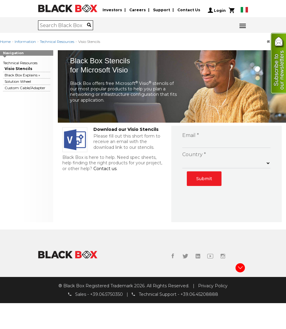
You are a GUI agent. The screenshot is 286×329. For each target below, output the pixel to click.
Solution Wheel (18, 81)
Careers (137, 10)
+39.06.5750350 (106, 294)
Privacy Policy (213, 286)
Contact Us (188, 10)
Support (161, 10)
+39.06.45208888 (199, 294)
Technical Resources (57, 41)
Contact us (105, 168)
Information (25, 41)
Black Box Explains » (22, 75)
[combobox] (63, 25)
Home (5, 41)
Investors (112, 10)
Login (217, 10)
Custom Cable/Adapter (25, 88)
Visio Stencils (18, 68)
